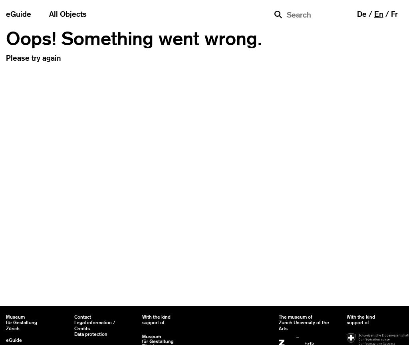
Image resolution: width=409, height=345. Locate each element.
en (378, 14)
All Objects (68, 14)
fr (394, 14)
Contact (82, 317)
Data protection (90, 334)
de (362, 14)
